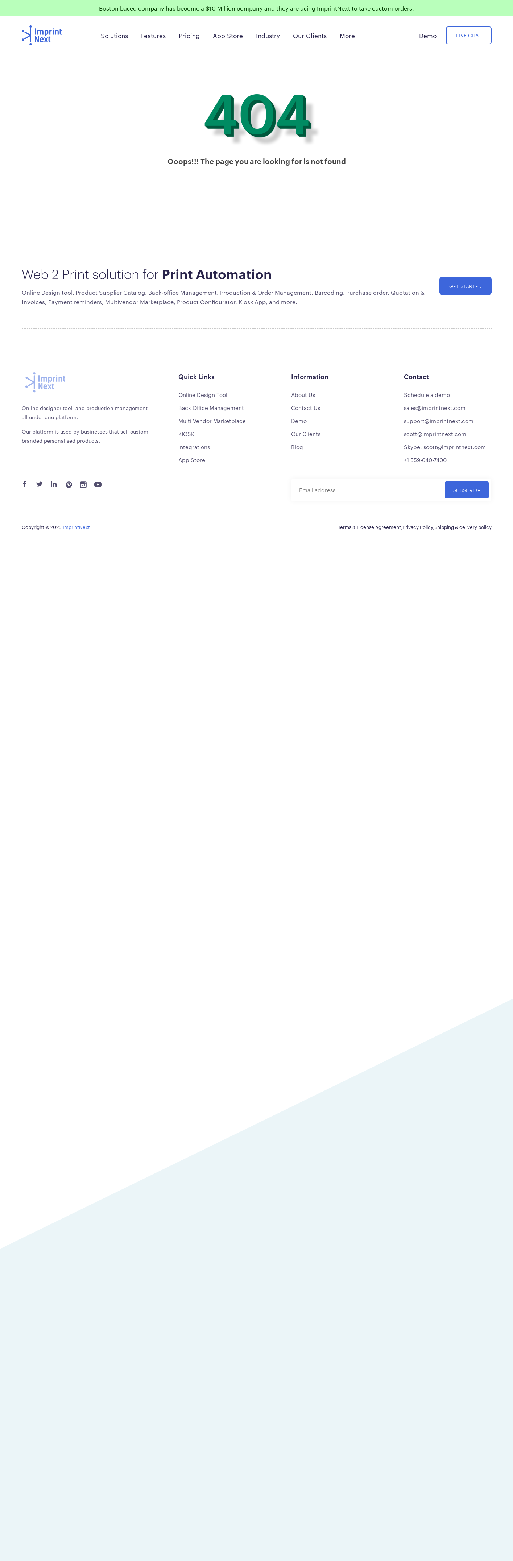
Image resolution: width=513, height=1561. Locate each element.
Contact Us (305, 407)
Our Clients (305, 434)
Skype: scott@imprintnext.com (445, 447)
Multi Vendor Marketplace (212, 421)
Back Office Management (211, 407)
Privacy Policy (417, 526)
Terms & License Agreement (369, 526)
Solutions (114, 35)
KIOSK (186, 434)
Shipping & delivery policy (463, 526)
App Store (191, 460)
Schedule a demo (427, 394)
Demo (299, 421)
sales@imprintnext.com (435, 407)
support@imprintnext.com (438, 421)
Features (153, 35)
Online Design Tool (202, 394)
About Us (303, 394)
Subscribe (466, 489)
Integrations (194, 447)
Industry (268, 35)
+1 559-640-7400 (425, 460)
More (347, 35)
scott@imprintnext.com (435, 434)
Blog (297, 447)
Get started (465, 285)
